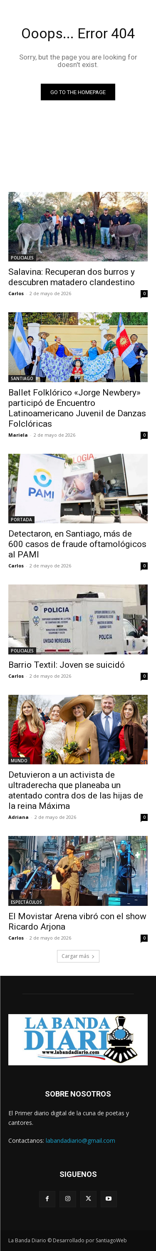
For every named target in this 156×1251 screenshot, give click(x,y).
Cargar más (78, 956)
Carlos (16, 293)
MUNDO (19, 761)
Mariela (18, 435)
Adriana (18, 817)
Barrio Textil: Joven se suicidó (66, 665)
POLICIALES (22, 258)
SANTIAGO (22, 378)
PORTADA (21, 519)
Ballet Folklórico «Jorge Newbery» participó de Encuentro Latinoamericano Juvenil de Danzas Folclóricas (77, 408)
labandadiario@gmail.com (80, 1140)
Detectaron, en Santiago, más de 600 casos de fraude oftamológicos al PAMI (77, 544)
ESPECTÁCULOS (26, 902)
